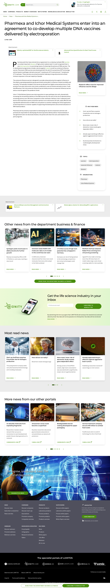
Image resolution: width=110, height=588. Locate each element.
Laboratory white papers (63, 511)
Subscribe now (89, 516)
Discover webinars (9, 529)
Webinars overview (9, 535)
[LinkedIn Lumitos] (104, 578)
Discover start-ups (27, 511)
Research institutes (27, 535)
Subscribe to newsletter (88, 306)
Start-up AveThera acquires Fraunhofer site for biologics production (91, 113)
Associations (25, 513)
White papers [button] (42, 11)
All (22, 5)
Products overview (44, 519)
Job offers (42, 537)
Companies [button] (11, 11)
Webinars (41, 540)
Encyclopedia (25, 529)
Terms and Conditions (18, 578)
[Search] (57, 5)
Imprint (6, 578)
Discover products (44, 508)
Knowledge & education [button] (56, 11)
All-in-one (42, 543)
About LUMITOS (26, 572)
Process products (44, 513)
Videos (23, 537)
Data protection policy (34, 578)
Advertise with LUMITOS (11, 572)
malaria (48, 68)
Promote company (27, 516)
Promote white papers (62, 516)
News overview (8, 513)
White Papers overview (62, 519)
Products (41, 532)
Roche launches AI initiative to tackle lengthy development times (92, 143)
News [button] (5, 11)
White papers (43, 535)
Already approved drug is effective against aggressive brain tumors (93, 135)
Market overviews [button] (30, 11)
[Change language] (101, 12)
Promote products (44, 516)
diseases (33, 64)
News (40, 529)
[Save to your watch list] (92, 12)
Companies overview (28, 519)
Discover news (8, 508)
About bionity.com (39, 572)
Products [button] (19, 11)
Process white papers (62, 513)
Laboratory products (45, 511)
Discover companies (27, 508)
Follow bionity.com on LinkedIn (90, 520)
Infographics (25, 532)
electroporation (25, 66)
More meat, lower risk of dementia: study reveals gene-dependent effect (92, 127)
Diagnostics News (17, 493)
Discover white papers (62, 508)
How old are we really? (89, 120)
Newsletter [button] (70, 11)
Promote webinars (9, 532)
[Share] (96, 12)
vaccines (67, 62)
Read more (52, 319)
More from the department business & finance (55, 281)
